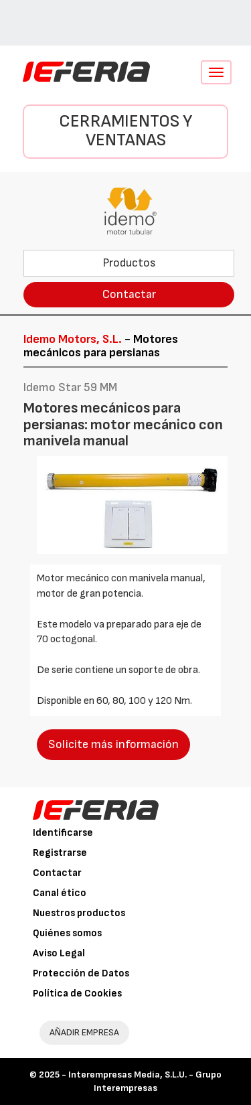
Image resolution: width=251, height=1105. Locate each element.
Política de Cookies (77, 993)
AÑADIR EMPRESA (84, 1032)
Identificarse (63, 832)
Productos (129, 263)
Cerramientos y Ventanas (125, 131)
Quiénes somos (67, 933)
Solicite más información (113, 744)
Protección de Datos (81, 973)
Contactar (129, 294)
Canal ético (59, 893)
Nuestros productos (79, 913)
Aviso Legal (59, 953)
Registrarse (60, 852)
